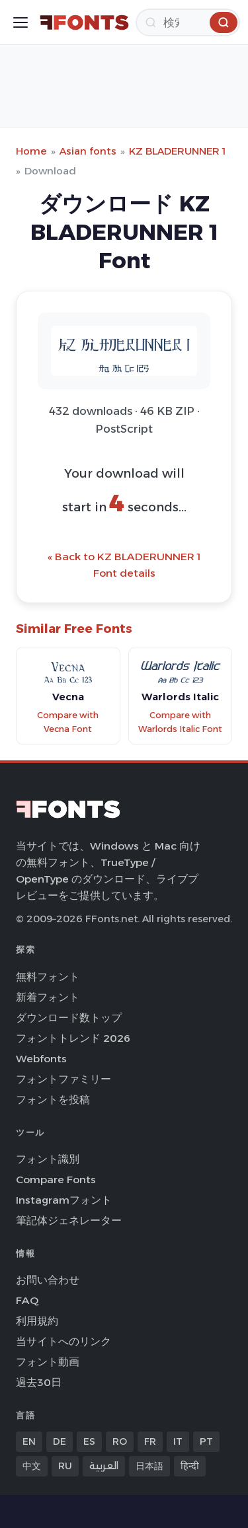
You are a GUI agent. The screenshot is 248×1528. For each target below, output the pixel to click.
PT (206, 1441)
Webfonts (41, 1058)
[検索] (188, 22)
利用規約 (37, 1321)
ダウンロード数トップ (69, 1017)
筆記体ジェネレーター (69, 1220)
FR (150, 1441)
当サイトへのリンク (63, 1341)
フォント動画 (47, 1362)
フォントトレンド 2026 (73, 1038)
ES (89, 1441)
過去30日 (39, 1382)
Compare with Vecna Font (68, 722)
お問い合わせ (47, 1280)
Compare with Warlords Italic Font (180, 722)
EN (29, 1441)
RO (119, 1441)
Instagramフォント (64, 1200)
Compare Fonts (56, 1179)
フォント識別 (47, 1159)
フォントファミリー (63, 1079)
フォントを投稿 (53, 1099)
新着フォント (47, 997)
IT (178, 1441)
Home (31, 151)
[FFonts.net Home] (84, 22)
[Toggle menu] (20, 22)
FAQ (27, 1300)
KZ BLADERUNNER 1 (177, 151)
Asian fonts (88, 151)
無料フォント (47, 976)
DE (59, 1441)
